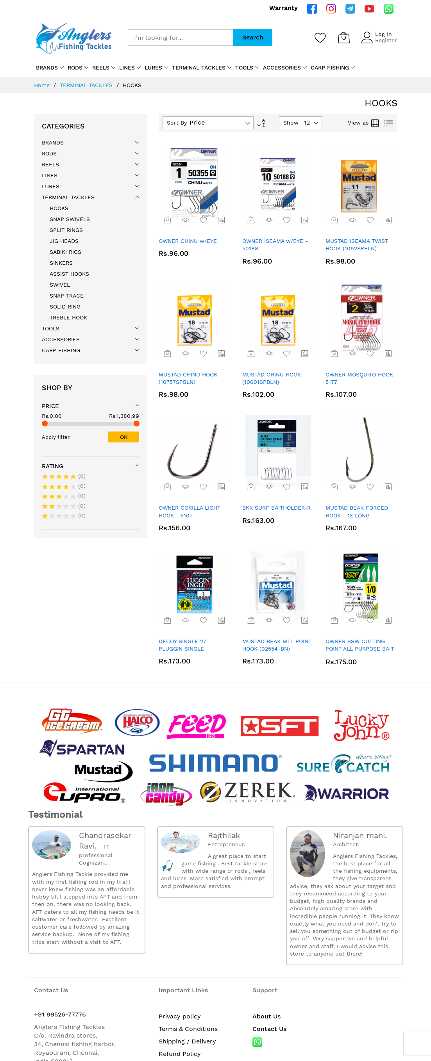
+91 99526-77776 (60, 917)
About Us (266, 919)
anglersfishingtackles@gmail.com (85, 972)
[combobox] (180, 37)
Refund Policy (180, 956)
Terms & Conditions (188, 931)
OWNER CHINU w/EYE (188, 241)
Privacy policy (180, 919)
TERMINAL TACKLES (87, 85)
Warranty (283, 8)
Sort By (177, 122)
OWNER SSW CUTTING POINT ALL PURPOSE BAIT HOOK (359, 649)
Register (386, 40)
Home (43, 85)
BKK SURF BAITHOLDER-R (276, 508)
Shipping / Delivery (187, 944)
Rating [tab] (52, 466)
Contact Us (269, 931)
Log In (383, 34)
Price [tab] (50, 406)
